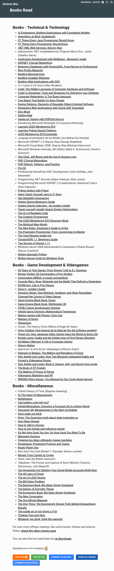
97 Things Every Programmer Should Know (43, 44)
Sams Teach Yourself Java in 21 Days (40, 194)
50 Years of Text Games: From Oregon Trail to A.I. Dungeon (52, 270)
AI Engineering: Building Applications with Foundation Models (54, 32)
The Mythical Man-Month (32, 224)
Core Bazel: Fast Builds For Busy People (41, 100)
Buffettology (25, 398)
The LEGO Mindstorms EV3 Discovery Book (43, 220)
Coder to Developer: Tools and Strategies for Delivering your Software (58, 92)
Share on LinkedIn (87, 557)
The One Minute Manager (33, 500)
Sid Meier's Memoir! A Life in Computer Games (45, 341)
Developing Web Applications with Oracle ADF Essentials (51, 107)
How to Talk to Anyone (31, 425)
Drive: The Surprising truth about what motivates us (48, 417)
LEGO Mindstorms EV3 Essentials (37, 134)
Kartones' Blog (10, 3)
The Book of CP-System (32, 368)
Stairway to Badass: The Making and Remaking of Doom (50, 353)
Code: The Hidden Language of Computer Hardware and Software (56, 89)
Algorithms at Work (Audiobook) (36, 36)
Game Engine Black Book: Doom (36, 300)
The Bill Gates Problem (31, 481)
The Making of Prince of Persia (36, 371)
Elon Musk (24, 111)
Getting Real (25, 115)
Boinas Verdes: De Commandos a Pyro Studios (45, 274)
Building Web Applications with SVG (39, 81)
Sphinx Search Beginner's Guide (36, 201)
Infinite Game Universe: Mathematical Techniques (47, 311)
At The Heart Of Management (35, 395)
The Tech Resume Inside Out (34, 235)
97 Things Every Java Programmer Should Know (46, 40)
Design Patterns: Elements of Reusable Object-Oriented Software (56, 104)
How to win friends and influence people (41, 428)
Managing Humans (29, 436)
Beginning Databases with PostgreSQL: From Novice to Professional (57, 66)
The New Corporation (30, 496)
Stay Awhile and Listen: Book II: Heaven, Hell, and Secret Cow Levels (58, 364)
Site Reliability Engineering (33, 198)
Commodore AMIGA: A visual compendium (43, 277)
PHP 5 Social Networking (32, 160)
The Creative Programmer (33, 216)
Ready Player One (28, 447)
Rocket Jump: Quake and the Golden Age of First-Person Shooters (56, 337)
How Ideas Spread (28, 421)
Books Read (17, 548)
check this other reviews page (38, 530)
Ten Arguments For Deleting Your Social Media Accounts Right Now (57, 470)
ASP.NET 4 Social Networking (35, 62)
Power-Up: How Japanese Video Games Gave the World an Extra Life (58, 334)
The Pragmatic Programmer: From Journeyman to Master (51, 232)
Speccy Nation (26, 345)
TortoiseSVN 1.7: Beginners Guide (38, 239)
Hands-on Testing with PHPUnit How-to (41, 119)
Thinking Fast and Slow (31, 515)
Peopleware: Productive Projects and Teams (43, 443)
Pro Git (22, 168)
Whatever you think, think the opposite (40, 519)
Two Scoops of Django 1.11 (34, 243)
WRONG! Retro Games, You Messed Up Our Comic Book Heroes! (55, 379)
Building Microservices (31, 74)
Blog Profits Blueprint (30, 70)
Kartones (39, 548)
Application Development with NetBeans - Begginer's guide (52, 59)
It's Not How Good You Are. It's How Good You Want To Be (51, 432)
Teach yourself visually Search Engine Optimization (48, 209)
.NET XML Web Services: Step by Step (40, 47)
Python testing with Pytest (33, 190)
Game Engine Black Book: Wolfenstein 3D (42, 304)
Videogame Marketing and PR (35, 375)
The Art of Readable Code (33, 213)
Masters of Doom (28, 319)
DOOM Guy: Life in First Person (36, 285)
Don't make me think (30, 413)
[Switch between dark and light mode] (111, 2)
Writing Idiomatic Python (32, 254)
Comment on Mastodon (26, 563)
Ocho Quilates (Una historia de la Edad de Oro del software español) (57, 330)
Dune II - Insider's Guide (31, 289)
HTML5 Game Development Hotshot (39, 307)
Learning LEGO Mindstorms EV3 (36, 126)
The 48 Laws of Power (31, 473)
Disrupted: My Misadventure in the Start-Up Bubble (47, 410)
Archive (96, 2)
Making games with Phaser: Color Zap (40, 315)
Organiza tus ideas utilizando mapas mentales (45, 440)
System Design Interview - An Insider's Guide (44, 205)
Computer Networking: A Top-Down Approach (44, 96)
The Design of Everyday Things (36, 489)
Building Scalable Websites (33, 78)
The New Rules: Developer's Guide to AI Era (43, 228)
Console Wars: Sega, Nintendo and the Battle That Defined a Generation (59, 281)
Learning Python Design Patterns (37, 130)
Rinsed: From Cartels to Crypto (36, 455)
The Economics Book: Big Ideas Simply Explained (46, 492)
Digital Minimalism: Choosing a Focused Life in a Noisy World (54, 406)
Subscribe (21, 557)
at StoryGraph (63, 538)
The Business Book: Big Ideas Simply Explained (45, 485)
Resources (86, 2)
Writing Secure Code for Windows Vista (41, 258)
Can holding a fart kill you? (33, 402)
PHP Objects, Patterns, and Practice (39, 164)
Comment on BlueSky (61, 557)
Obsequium (24, 322)
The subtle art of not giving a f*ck (37, 511)
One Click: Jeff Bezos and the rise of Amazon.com (47, 156)
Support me (39, 557)
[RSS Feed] (103, 2)
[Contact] (107, 3)
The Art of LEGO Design (32, 477)
